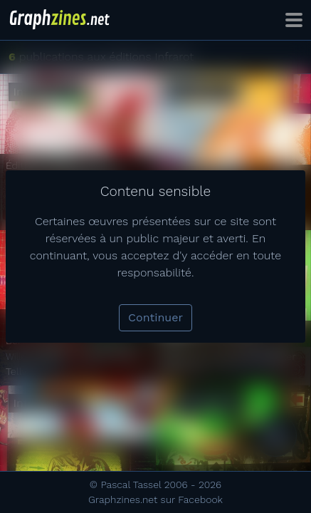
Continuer (155, 317)
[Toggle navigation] (294, 20)
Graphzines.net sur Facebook (155, 499)
